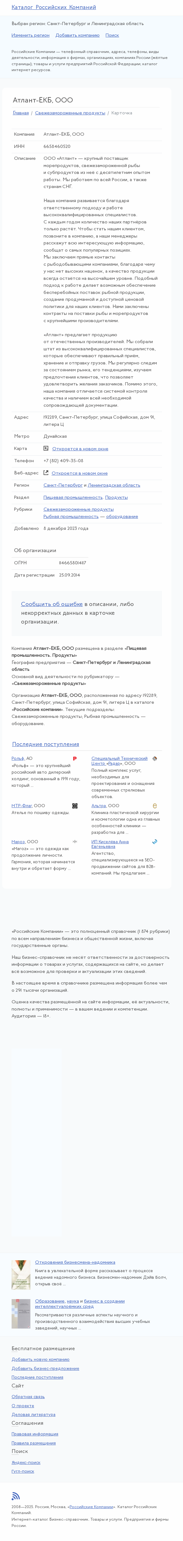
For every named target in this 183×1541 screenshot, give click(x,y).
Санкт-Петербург (63, 485)
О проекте (23, 1406)
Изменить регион (31, 35)
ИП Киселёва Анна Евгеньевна (110, 844)
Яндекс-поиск (26, 1462)
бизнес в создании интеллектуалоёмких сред (80, 1304)
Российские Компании (91, 1507)
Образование (50, 1301)
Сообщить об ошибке (52, 605)
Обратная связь (28, 1397)
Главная (21, 113)
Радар (114, 763)
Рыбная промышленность (71, 517)
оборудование (122, 517)
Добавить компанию (77, 35)
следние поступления (45, 745)
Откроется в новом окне (80, 449)
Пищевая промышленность (73, 497)
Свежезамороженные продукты (70, 113)
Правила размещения (34, 1443)
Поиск (112, 35)
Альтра (99, 806)
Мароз (18, 842)
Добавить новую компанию (41, 1359)
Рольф (18, 758)
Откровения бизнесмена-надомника (75, 1262)
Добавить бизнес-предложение (45, 1368)
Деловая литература (33, 1415)
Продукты (116, 497)
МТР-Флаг (22, 806)
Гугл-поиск (23, 1471)
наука (73, 1301)
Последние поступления (37, 1377)
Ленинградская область (114, 485)
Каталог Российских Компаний (54, 8)
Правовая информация (35, 1434)
